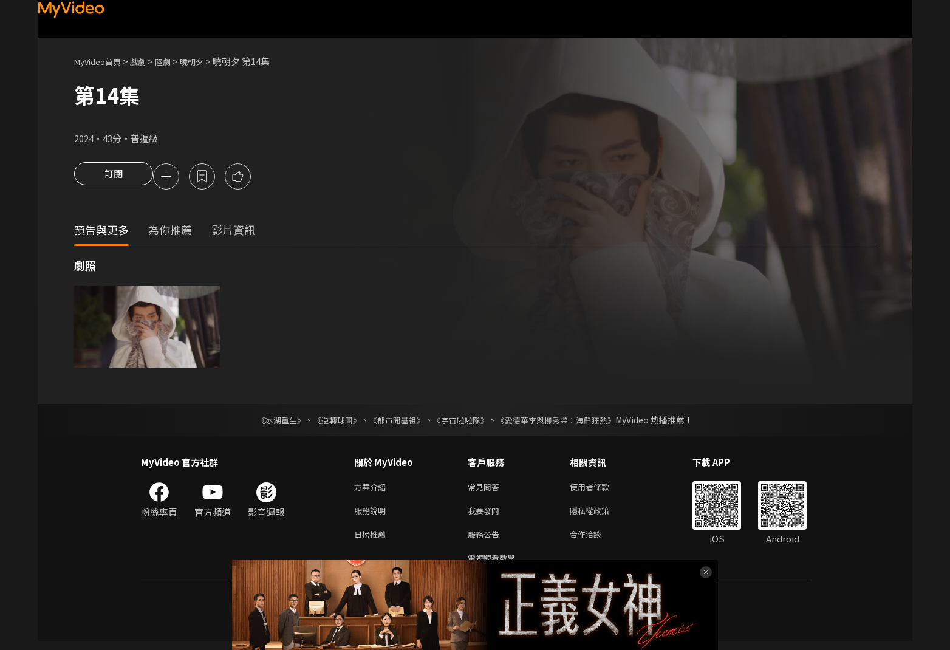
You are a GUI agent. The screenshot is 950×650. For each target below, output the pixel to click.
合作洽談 (595, 540)
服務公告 (486, 540)
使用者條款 (600, 489)
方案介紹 (372, 489)
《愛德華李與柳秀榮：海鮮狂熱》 (563, 422)
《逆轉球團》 (329, 422)
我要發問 (486, 514)
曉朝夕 (206, 61)
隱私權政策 (600, 514)
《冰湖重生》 (270, 422)
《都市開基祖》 (393, 422)
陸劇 (175, 61)
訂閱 (114, 177)
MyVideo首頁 (101, 61)
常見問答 (486, 489)
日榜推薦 (372, 540)
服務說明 (372, 514)
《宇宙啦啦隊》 (461, 422)
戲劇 (147, 61)
